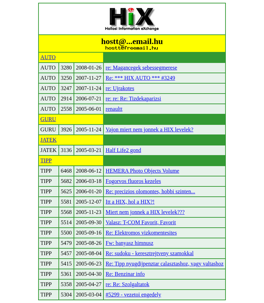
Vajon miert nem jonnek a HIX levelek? (149, 129)
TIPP (46, 160)
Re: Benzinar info (125, 274)
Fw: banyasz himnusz (129, 243)
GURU (48, 119)
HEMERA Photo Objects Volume (142, 171)
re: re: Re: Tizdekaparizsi (133, 98)
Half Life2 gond (123, 150)
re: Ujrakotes (120, 88)
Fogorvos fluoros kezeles (133, 181)
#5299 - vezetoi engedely (133, 294)
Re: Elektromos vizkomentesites (141, 233)
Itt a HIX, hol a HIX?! (130, 202)
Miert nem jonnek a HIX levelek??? (145, 212)
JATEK (49, 140)
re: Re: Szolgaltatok (127, 284)
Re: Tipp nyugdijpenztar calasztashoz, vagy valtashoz (164, 264)
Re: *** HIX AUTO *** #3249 (140, 78)
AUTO (48, 57)
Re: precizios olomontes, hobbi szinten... (150, 191)
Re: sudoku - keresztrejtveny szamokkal (150, 253)
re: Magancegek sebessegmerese (141, 68)
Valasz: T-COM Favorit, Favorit (141, 222)
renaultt (114, 109)
